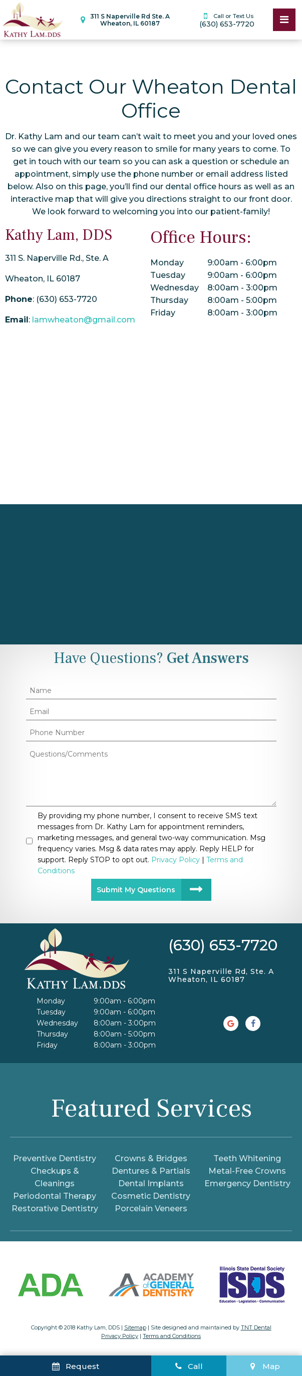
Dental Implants (151, 1183)
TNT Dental (256, 1327)
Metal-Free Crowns (247, 1171)
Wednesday (174, 287)
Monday (167, 262)
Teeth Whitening (247, 1158)
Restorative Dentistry (55, 1208)
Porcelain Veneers (151, 1208)
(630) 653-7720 (226, 20)
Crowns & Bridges (151, 1158)
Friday (162, 312)
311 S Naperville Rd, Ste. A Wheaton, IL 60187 (221, 975)
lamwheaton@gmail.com (83, 319)
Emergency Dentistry (247, 1183)
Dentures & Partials (151, 1171)
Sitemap (135, 1327)
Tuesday (167, 275)
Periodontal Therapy (54, 1196)
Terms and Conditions (172, 1335)
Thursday (169, 300)
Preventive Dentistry (54, 1158)
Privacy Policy (119, 1335)
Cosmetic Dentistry (150, 1196)
